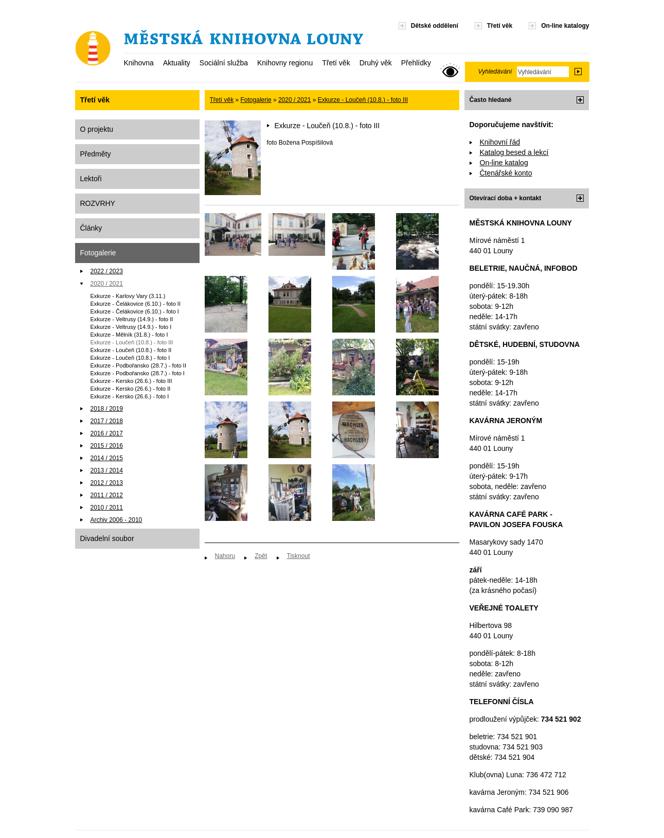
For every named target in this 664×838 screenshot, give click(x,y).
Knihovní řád (500, 142)
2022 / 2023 (107, 271)
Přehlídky (416, 63)
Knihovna (139, 63)
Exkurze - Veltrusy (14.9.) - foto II (132, 319)
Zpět (261, 556)
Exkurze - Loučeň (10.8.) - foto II (131, 350)
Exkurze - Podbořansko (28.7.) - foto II (138, 365)
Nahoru (225, 556)
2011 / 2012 (107, 495)
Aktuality (176, 63)
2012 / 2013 (107, 482)
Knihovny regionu (285, 63)
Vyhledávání (495, 71)
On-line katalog (504, 163)
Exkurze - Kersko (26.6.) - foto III (131, 381)
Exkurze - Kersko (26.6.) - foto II (131, 389)
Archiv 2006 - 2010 (116, 519)
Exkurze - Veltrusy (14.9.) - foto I (131, 327)
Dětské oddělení (434, 25)
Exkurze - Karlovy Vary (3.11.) (128, 296)
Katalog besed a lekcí (514, 152)
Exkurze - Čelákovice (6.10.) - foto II (136, 304)
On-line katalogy (565, 25)
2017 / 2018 (107, 421)
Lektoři (91, 178)
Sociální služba (224, 63)
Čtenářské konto (506, 173)
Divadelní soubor (107, 538)
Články (91, 228)
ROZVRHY (97, 203)
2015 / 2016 (107, 445)
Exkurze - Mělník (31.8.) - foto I (129, 334)
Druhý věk (376, 63)
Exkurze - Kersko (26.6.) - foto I (130, 396)
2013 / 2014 (107, 470)
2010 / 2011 (107, 507)
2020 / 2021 (107, 283)
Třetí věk (336, 63)
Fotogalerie (98, 253)
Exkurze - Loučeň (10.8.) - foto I (130, 358)
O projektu (97, 129)
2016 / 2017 (107, 433)
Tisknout (298, 556)
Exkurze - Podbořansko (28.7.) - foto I (138, 373)
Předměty (95, 154)
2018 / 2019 (107, 408)
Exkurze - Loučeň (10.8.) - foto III (132, 342)
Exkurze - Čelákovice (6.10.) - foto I (135, 311)
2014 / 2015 (107, 458)
